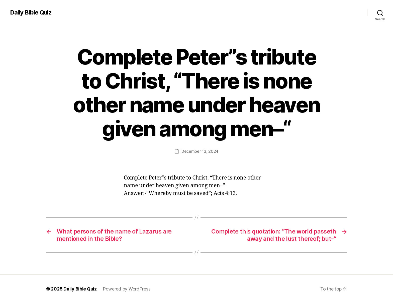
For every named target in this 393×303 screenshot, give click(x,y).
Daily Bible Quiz (31, 13)
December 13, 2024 (199, 151)
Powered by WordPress (127, 289)
